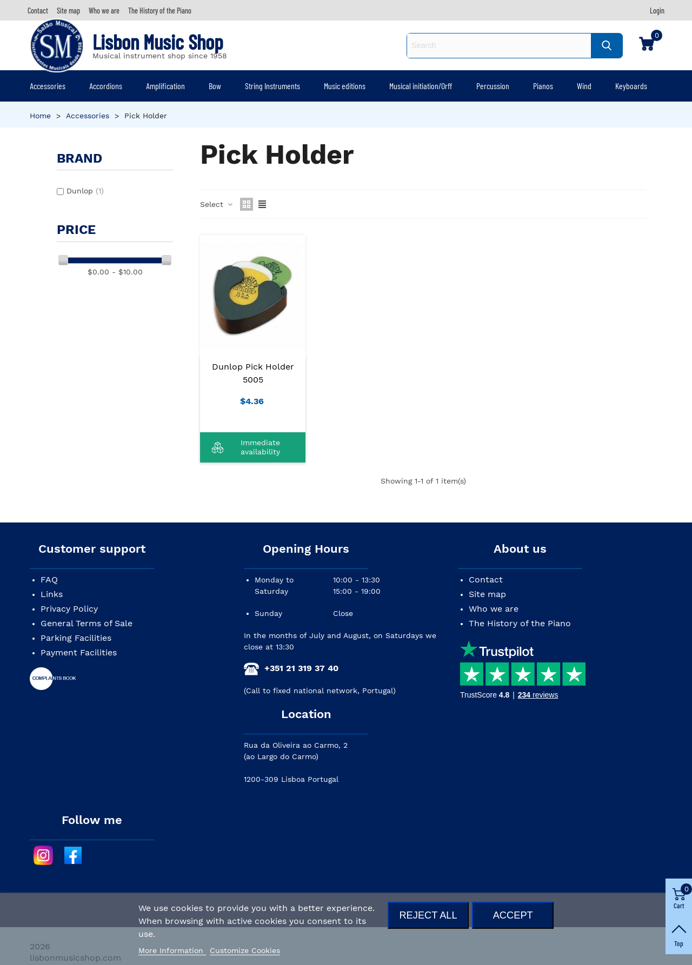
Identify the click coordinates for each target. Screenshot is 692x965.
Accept (513, 915)
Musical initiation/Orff (420, 86)
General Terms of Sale (86, 623)
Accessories (47, 86)
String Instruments (272, 86)
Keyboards (631, 86)
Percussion (492, 86)
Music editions (344, 86)
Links (52, 594)
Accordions (105, 86)
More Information (172, 950)
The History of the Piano (520, 623)
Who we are (493, 609)
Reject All (428, 915)
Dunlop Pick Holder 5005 (253, 373)
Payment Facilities (79, 652)
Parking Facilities (76, 638)
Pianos (543, 86)
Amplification (165, 86)
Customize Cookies (245, 950)
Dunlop (85, 190)
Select (217, 204)
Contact (486, 579)
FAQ (49, 579)
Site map (487, 594)
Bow (215, 86)
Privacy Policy (69, 609)
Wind (584, 86)
